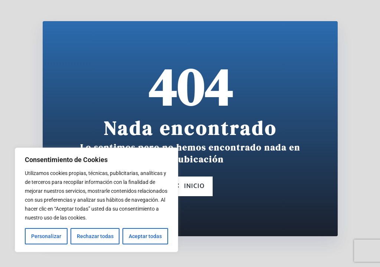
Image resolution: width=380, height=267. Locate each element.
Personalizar (46, 236)
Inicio (190, 186)
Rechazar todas (95, 236)
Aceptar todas (145, 236)
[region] (96, 200)
